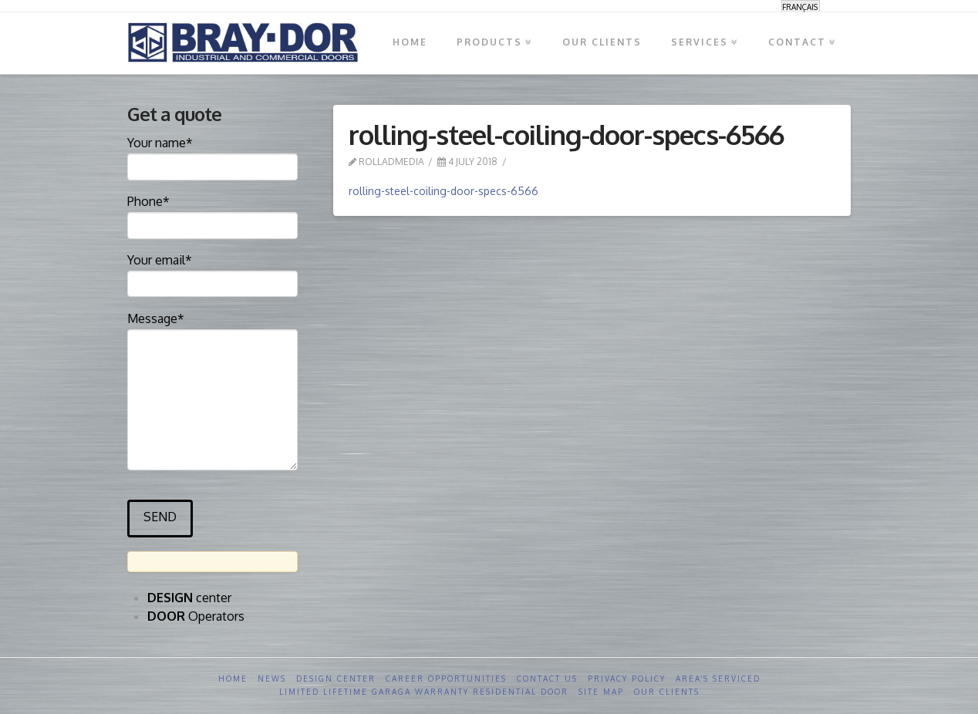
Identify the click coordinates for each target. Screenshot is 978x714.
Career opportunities (446, 678)
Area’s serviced (718, 678)
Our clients (667, 691)
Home (233, 678)
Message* (212, 329)
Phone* (212, 214)
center (189, 597)
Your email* (212, 273)
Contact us (547, 678)
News (272, 678)
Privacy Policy (627, 678)
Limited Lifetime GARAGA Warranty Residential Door (423, 691)
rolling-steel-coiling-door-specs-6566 (443, 190)
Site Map (601, 691)
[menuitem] (800, 6)
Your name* (212, 156)
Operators (195, 616)
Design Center (336, 678)
